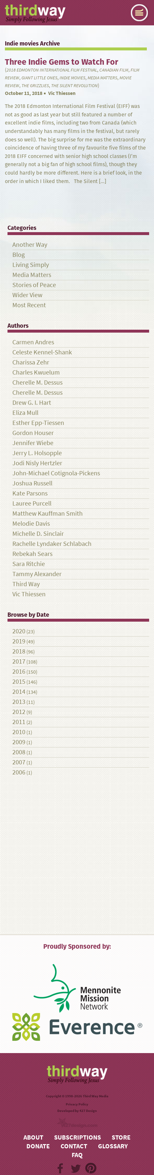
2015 (18, 681)
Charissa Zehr (30, 362)
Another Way (29, 244)
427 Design (88, 1110)
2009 (18, 742)
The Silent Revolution (74, 86)
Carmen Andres (33, 342)
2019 (18, 641)
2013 (18, 701)
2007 (18, 762)
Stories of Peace (34, 285)
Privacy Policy (77, 1104)
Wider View (27, 295)
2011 (18, 722)
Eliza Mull (25, 412)
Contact (74, 1146)
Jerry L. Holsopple (37, 453)
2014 (18, 691)
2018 (18, 651)
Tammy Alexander (37, 574)
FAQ (77, 1155)
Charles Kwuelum (36, 372)
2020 (18, 631)
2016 (18, 671)
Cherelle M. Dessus (37, 382)
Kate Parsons (30, 493)
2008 (18, 752)
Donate (38, 1146)
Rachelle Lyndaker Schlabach (51, 543)
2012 (18, 711)
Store (121, 1137)
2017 (18, 661)
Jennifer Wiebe (32, 443)
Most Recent (29, 305)
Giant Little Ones (39, 78)
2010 (18, 732)
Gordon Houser (33, 433)
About (33, 1137)
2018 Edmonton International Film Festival (52, 70)
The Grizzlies (35, 86)
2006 (18, 772)
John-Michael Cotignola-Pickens (56, 473)
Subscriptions (77, 1137)
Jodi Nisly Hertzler (37, 463)
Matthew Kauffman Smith (47, 513)
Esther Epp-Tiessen (38, 422)
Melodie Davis (31, 523)
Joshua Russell (32, 483)
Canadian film (113, 70)
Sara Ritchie (28, 564)
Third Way (26, 584)
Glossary (113, 1146)
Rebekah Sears (32, 553)
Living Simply (30, 264)
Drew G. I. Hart (31, 402)
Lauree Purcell (31, 503)
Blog (18, 254)
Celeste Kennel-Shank (42, 352)
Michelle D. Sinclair (38, 533)
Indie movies (72, 78)
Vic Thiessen (62, 93)
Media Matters (102, 78)
